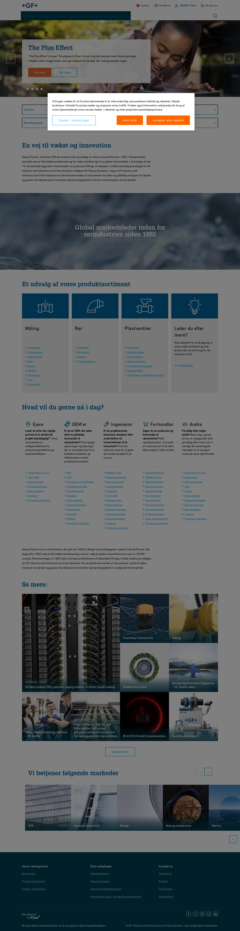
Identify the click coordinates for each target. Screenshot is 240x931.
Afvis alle (130, 120)
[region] (121, 111)
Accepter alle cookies (168, 120)
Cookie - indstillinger (74, 120)
